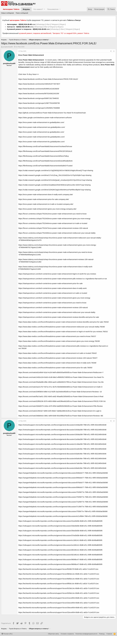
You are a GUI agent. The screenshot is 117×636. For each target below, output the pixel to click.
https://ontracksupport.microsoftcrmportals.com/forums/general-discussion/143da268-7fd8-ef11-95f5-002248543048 (62, 425)
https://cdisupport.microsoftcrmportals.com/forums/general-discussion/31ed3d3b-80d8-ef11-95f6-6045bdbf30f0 (60, 521)
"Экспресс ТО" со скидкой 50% (64, 33)
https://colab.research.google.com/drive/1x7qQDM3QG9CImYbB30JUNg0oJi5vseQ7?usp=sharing (55, 170)
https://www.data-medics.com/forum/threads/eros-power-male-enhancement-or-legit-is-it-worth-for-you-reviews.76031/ (63, 331)
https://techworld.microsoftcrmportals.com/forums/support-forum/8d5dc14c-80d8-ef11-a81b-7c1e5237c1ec (58, 579)
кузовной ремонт (25, 33)
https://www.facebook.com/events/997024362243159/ (38, 93)
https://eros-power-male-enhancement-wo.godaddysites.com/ (41, 127)
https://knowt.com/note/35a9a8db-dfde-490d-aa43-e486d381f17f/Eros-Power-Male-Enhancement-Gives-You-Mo (61, 382)
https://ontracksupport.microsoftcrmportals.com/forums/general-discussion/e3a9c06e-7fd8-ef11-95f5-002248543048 (62, 454)
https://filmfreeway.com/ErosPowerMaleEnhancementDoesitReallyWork (45, 161)
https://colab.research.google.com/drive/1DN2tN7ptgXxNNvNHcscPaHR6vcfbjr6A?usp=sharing (54, 190)
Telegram (55, 24)
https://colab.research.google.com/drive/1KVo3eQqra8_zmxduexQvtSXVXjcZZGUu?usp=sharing (55, 180)
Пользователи (52, 9)
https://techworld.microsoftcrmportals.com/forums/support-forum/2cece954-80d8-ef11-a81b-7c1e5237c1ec (58, 598)
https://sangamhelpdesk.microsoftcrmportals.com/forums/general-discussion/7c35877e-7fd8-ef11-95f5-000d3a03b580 (63, 507)
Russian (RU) (7, 634)
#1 (114, 51)
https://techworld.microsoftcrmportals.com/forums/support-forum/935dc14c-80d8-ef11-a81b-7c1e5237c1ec (58, 593)
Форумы (26, 9)
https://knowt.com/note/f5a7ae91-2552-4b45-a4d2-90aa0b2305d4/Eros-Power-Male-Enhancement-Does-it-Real (60, 396)
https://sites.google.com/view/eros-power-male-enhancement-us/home (45, 117)
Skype (62, 24)
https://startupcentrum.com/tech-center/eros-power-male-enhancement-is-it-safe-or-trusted (52, 293)
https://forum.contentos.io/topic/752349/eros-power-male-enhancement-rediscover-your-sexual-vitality (56, 233)
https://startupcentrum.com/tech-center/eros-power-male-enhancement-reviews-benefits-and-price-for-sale (58, 317)
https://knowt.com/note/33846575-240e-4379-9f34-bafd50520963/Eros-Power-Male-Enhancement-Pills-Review (60, 406)
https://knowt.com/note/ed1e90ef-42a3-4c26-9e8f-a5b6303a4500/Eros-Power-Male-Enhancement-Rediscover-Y (61, 372)
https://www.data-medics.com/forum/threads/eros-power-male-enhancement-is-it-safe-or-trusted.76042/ (57, 353)
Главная (109, 634)
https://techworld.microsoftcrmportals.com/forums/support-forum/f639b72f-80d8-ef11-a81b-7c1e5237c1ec (58, 569)
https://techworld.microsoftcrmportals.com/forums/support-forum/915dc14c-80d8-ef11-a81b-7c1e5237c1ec (58, 588)
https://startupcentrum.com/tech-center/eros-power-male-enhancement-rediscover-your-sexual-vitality (56, 312)
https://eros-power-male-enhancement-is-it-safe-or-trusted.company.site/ (45, 204)
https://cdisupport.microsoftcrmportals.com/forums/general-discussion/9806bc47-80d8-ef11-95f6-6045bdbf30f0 (60, 564)
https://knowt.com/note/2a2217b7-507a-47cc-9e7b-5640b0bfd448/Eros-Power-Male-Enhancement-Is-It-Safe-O (60, 387)
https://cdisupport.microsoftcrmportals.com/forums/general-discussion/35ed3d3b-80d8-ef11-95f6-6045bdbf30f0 (60, 531)
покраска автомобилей (42, 33)
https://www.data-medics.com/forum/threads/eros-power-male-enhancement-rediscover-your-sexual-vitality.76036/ (61, 327)
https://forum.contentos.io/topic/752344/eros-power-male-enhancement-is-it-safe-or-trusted (52, 223)
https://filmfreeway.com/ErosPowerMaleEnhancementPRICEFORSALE (45, 151)
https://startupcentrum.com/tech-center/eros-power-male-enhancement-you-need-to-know (52, 303)
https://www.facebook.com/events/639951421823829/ (38, 89)
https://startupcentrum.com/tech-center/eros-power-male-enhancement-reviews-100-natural (53, 307)
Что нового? (38, 9)
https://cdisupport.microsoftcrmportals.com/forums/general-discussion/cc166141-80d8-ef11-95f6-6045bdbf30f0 (60, 540)
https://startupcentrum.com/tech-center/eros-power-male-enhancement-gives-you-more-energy (54, 298)
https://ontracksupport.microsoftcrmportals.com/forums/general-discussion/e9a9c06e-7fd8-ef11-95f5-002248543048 (62, 468)
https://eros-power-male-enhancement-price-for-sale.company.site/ (43, 199)
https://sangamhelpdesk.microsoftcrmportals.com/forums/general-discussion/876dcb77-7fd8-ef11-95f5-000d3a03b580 (63, 482)
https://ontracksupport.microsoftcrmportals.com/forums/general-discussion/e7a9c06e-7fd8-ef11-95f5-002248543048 (62, 463)
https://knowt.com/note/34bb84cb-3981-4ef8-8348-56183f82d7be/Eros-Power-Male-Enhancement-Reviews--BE (60, 416)
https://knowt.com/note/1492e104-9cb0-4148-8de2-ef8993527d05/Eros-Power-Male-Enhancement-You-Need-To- (61, 377)
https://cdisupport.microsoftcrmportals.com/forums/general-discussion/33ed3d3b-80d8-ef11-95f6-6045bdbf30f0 (60, 526)
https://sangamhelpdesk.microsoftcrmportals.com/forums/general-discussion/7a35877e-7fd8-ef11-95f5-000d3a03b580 (63, 502)
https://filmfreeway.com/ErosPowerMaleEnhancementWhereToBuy (43, 156)
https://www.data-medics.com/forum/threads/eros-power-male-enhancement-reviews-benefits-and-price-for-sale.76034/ (63, 322)
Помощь (102, 634)
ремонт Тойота (83, 33)
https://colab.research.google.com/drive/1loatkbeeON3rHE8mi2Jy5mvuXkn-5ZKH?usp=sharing (54, 185)
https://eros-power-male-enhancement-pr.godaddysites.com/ (41, 132)
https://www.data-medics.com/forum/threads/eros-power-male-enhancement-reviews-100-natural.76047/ (57, 358)
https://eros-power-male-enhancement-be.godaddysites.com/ (41, 137)
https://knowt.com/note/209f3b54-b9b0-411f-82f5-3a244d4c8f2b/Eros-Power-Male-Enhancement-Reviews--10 (60, 392)
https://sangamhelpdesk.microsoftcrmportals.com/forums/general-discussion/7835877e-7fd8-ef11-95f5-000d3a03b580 (63, 497)
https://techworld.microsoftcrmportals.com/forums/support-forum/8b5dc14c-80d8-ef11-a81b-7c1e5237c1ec (58, 574)
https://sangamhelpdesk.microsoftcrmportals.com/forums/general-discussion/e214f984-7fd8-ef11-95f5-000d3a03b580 (63, 516)
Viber (48, 24)
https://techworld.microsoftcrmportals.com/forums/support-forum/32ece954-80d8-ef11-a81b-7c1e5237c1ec (58, 612)
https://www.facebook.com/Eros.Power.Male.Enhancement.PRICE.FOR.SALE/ (48, 79)
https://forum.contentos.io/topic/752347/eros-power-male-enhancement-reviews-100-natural (53, 228)
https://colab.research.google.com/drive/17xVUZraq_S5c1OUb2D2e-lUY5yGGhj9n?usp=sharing (54, 175)
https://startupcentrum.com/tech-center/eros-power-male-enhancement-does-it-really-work (52, 288)
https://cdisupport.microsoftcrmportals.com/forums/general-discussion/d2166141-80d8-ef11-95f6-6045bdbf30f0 (60, 555)
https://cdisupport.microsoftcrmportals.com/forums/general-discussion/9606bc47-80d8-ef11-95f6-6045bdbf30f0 (60, 559)
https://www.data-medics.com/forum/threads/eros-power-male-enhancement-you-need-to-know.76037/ (57, 336)
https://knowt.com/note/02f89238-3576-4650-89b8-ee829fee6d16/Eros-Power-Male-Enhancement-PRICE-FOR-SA (62, 401)
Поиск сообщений (22, 13)
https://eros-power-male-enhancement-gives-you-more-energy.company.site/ (47, 209)
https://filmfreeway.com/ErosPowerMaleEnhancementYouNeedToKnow (45, 146)
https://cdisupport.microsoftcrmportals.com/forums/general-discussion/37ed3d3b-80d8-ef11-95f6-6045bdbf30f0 (60, 535)
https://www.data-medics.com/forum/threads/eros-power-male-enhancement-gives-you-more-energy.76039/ (59, 341)
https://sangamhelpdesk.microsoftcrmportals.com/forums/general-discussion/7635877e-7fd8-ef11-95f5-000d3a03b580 (63, 492)
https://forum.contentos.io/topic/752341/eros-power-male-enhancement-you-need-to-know (52, 214)
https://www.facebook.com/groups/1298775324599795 (39, 103)
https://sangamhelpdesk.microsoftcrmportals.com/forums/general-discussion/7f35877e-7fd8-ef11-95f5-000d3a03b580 (63, 511)
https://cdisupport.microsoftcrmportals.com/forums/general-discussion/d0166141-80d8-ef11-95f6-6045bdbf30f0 (60, 550)
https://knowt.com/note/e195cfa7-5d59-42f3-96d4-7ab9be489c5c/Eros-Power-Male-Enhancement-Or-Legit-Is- (60, 411)
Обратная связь (53, 634)
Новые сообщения (7, 13)
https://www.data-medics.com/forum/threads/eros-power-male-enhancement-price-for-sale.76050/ (55, 368)
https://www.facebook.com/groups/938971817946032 (38, 98)
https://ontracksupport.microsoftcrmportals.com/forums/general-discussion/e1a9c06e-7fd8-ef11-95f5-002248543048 (62, 449)
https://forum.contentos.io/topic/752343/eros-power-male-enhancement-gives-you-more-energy (54, 218)
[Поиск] (111, 9)
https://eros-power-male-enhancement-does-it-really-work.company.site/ (45, 194)
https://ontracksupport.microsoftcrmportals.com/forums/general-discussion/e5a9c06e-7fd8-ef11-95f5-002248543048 (62, 458)
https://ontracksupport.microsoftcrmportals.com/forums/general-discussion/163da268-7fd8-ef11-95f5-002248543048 (62, 430)
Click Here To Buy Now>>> (28, 74)
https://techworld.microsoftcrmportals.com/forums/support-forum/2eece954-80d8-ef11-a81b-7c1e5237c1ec (58, 603)
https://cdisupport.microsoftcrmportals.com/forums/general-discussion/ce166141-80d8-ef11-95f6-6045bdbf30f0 (60, 545)
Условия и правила (67, 634)
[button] (44, 9)
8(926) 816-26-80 (25, 24)
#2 (114, 421)
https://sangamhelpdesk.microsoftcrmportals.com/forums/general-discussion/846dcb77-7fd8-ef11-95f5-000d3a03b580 (63, 473)
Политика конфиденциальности (86, 634)
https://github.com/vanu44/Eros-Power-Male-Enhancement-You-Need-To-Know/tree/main (52, 113)
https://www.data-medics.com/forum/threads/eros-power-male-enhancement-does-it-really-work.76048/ (57, 363)
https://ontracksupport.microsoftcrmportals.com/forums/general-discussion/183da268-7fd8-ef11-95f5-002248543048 (62, 434)
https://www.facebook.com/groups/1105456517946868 (39, 108)
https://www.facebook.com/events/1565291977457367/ (39, 84)
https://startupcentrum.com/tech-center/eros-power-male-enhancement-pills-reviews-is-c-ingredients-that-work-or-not (62, 279)
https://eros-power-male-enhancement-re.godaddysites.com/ (41, 122)
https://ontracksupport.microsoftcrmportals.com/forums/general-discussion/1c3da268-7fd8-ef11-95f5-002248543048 (62, 444)
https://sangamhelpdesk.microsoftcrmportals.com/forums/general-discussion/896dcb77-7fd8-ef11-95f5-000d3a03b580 (63, 487)
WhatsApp (41, 24)
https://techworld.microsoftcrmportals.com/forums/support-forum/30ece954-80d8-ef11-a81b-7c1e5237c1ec (58, 608)
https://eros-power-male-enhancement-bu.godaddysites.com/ (41, 142)
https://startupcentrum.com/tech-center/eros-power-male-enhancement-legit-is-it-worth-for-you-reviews (57, 274)
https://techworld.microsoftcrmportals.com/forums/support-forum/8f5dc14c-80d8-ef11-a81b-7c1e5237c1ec (58, 583)
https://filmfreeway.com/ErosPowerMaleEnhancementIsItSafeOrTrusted (45, 166)
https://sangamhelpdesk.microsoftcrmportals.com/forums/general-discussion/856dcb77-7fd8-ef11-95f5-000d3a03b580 (63, 478)
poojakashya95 (8, 47)
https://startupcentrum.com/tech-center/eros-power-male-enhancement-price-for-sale (50, 283)
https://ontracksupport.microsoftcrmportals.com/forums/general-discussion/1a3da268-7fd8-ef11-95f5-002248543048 (62, 439)
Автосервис (12, 24)
